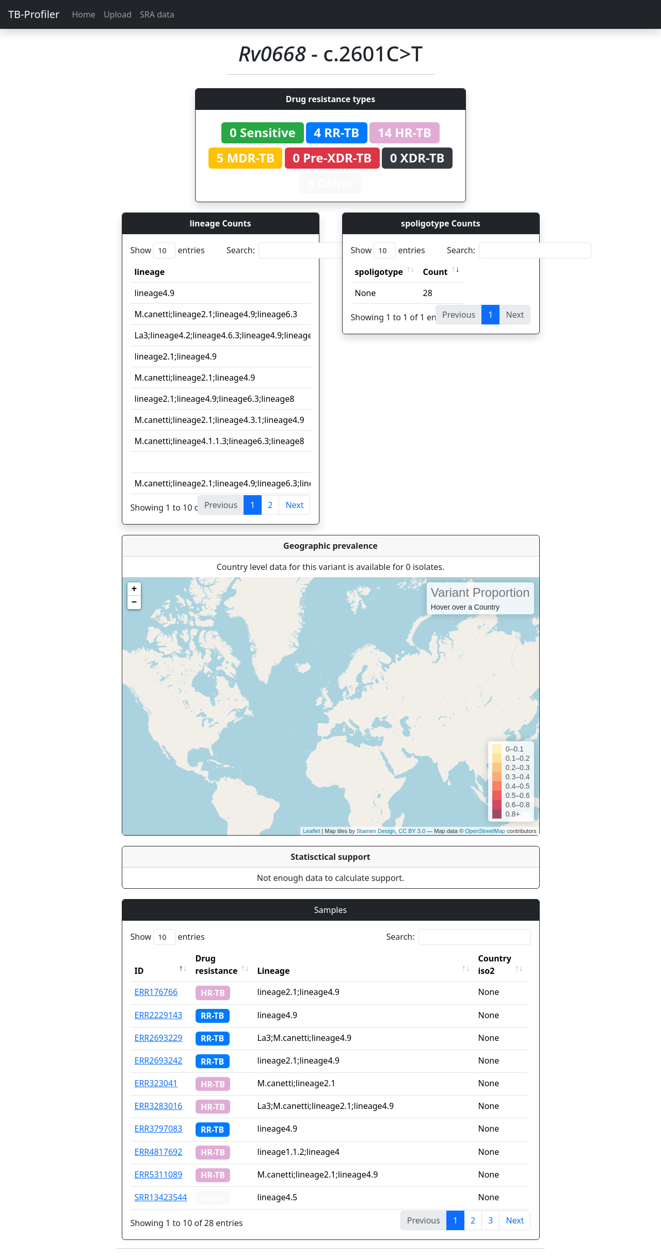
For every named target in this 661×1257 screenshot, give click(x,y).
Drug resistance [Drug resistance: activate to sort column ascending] (217, 964)
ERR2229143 (159, 1015)
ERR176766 (156, 992)
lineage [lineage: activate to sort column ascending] (150, 271)
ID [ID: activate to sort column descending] (139, 970)
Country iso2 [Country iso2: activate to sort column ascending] (497, 964)
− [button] (134, 602)
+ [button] (134, 589)
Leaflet (311, 831)
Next (294, 505)
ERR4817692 (159, 1151)
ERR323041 (156, 1083)
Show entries (168, 250)
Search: (299, 250)
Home (83, 14)
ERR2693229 (159, 1037)
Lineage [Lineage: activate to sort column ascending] (276, 970)
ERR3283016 (159, 1106)
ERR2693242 (159, 1060)
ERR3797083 (159, 1128)
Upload (118, 14)
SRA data (157, 14)
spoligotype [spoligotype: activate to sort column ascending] (379, 271)
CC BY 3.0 (411, 831)
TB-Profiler (33, 14)
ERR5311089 (159, 1174)
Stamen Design (376, 831)
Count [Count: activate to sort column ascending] (435, 271)
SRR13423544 (161, 1197)
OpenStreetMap (485, 831)
